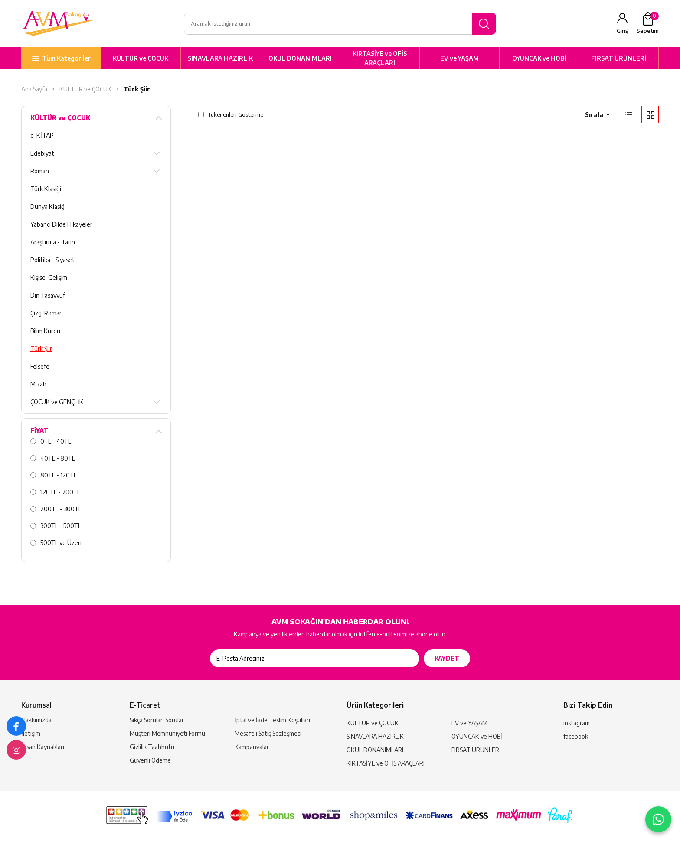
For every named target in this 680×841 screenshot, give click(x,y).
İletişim (30, 733)
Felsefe (39, 366)
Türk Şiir (137, 89)
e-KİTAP (42, 136)
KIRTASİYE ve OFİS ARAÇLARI (380, 58)
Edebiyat (42, 153)
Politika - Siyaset (52, 260)
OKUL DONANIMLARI (300, 58)
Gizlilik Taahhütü (152, 746)
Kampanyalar (252, 746)
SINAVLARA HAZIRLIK (220, 58)
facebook (575, 736)
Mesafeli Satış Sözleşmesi (268, 733)
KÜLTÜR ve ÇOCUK (140, 58)
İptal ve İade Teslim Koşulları (272, 720)
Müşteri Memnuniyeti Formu (167, 733)
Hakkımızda (36, 720)
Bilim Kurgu (45, 331)
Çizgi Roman (46, 313)
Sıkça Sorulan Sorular (157, 720)
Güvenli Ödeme (150, 760)
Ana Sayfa (34, 89)
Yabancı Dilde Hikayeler (61, 224)
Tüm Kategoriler (66, 58)
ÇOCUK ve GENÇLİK (56, 402)
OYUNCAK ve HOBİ (539, 58)
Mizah (38, 384)
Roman (39, 171)
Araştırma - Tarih (52, 242)
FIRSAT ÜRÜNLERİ (618, 58)
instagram (576, 723)
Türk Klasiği (45, 189)
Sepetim (648, 23)
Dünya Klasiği (48, 207)
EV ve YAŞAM (459, 58)
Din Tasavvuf (47, 295)
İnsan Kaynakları (42, 746)
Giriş (622, 31)
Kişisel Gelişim (48, 278)
